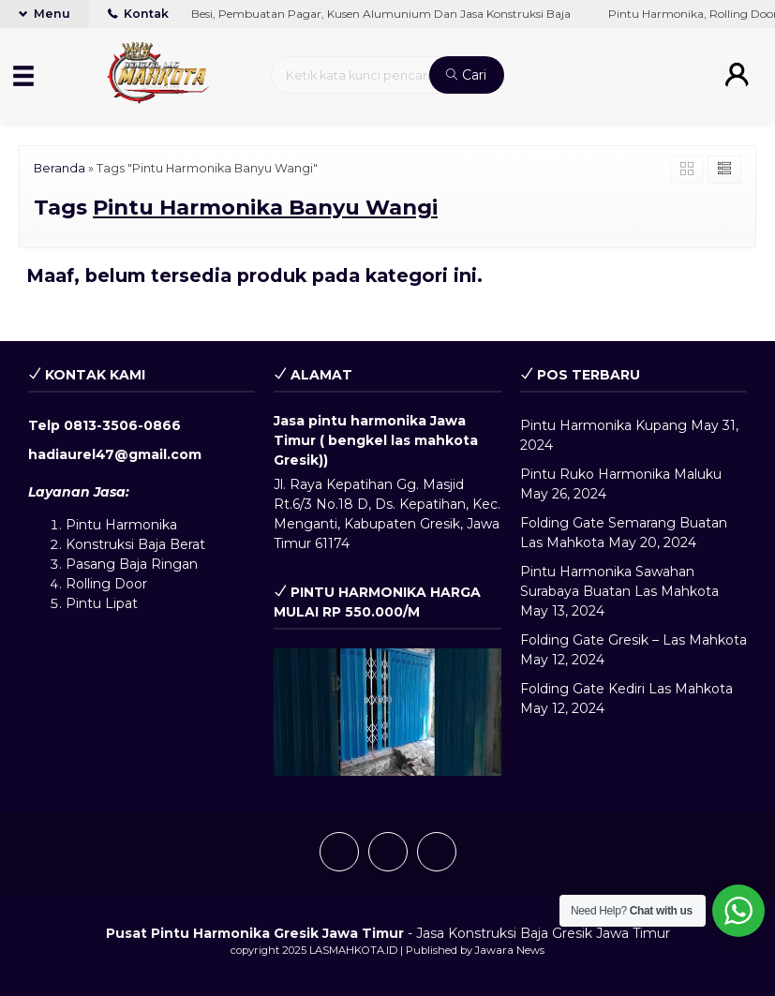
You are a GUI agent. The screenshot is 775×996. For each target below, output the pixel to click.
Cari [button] (466, 75)
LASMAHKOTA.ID (353, 950)
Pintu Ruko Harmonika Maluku (621, 474)
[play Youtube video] (387, 712)
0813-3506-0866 (122, 425)
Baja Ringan (158, 564)
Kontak (138, 14)
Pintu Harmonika (121, 524)
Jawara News (509, 950)
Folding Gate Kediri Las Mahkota (626, 688)
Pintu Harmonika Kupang (603, 425)
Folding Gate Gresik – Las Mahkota (633, 640)
